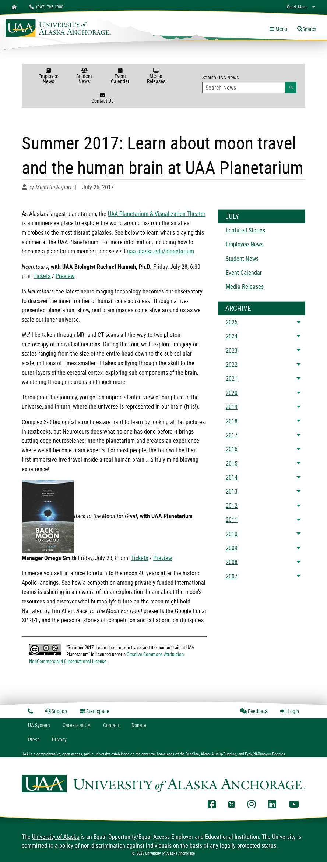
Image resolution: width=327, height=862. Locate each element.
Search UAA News (249, 83)
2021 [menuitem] (232, 378)
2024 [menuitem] (232, 336)
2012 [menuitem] (232, 506)
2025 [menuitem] (232, 322)
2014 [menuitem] (232, 477)
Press (33, 739)
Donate (138, 725)
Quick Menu (297, 7)
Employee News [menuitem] (244, 244)
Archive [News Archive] (238, 308)
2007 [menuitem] (232, 576)
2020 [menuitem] (232, 393)
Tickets (42, 276)
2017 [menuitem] (232, 435)
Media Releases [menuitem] (245, 286)
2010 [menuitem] (232, 534)
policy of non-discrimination (92, 845)
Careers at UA (77, 725)
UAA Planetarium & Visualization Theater (156, 214)
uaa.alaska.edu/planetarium (160, 251)
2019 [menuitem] (232, 407)
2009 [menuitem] (232, 548)
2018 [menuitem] (232, 421)
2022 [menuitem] (232, 364)
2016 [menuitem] (232, 449)
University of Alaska (55, 837)
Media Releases (156, 76)
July (232, 216)
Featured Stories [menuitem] (245, 230)
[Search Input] (243, 87)
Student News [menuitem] (242, 258)
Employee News (48, 76)
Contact (111, 725)
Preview (65, 276)
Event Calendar (120, 76)
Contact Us (102, 98)
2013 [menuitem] (232, 491)
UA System (39, 725)
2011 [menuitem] (232, 520)
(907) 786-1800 (46, 7)
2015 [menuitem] (232, 463)
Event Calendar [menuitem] (244, 272)
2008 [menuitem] (232, 562)
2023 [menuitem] (232, 350)
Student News (84, 76)
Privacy (59, 739)
